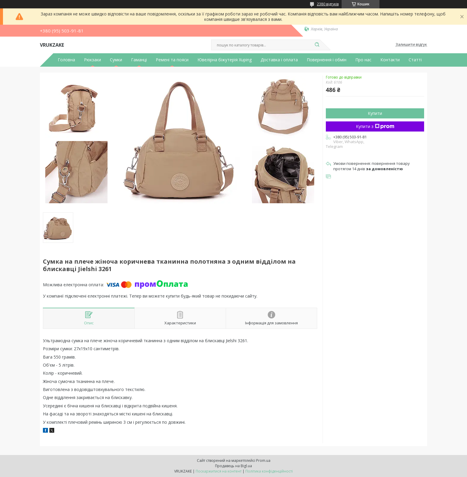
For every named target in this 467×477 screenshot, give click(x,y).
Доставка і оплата (279, 60)
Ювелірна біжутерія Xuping (224, 60)
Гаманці (139, 60)
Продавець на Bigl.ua (233, 465)
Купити (375, 113)
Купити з (375, 126)
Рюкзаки (92, 60)
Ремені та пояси (172, 60)
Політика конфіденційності (269, 471)
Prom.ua (263, 460)
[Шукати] (317, 45)
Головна (66, 60)
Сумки (116, 60)
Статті (415, 60)
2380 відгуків (328, 4)
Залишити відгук (411, 45)
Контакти (390, 60)
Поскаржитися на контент (219, 471)
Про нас (363, 60)
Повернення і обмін (326, 60)
